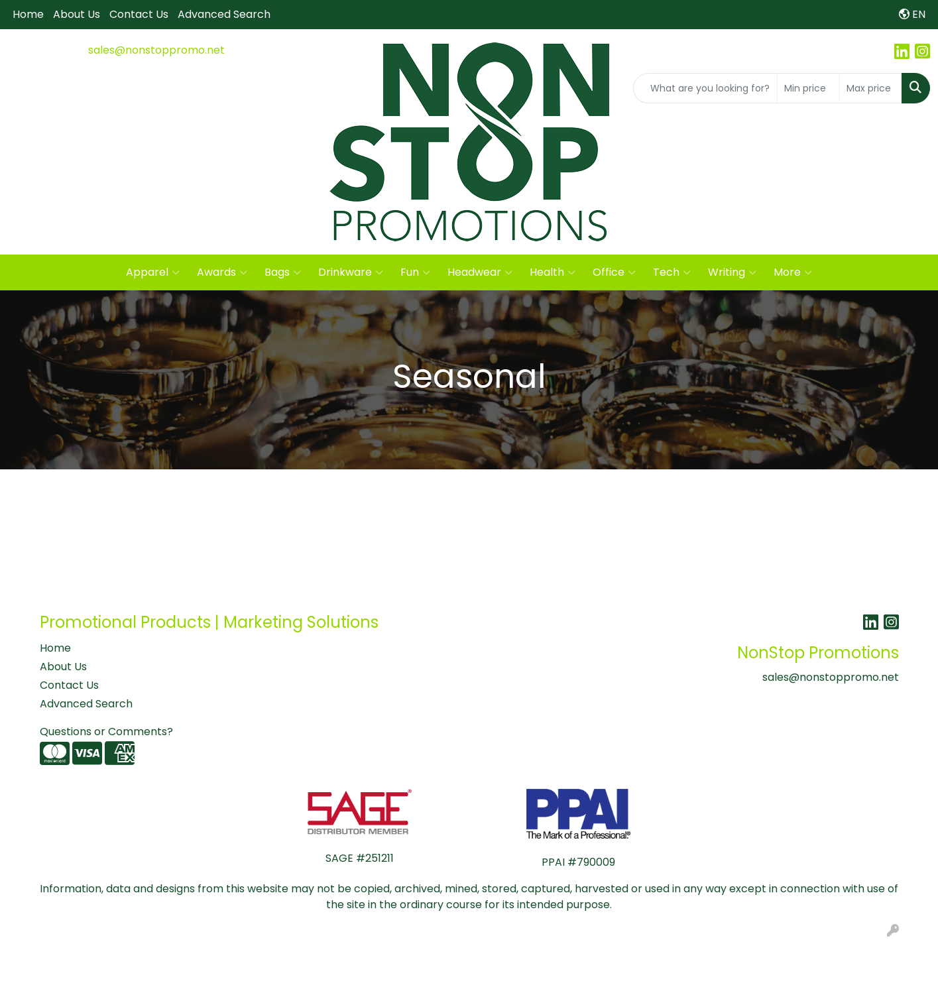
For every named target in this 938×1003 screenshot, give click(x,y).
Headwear (479, 272)
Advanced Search (224, 14)
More (793, 272)
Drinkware (350, 272)
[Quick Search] (705, 88)
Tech (672, 272)
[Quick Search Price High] (870, 88)
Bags (282, 272)
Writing (732, 272)
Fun (415, 272)
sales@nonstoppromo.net (156, 50)
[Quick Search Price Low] (808, 88)
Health (552, 272)
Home (28, 14)
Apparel (153, 272)
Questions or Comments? (106, 731)
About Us (76, 14)
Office (614, 272)
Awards (222, 272)
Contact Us (138, 14)
